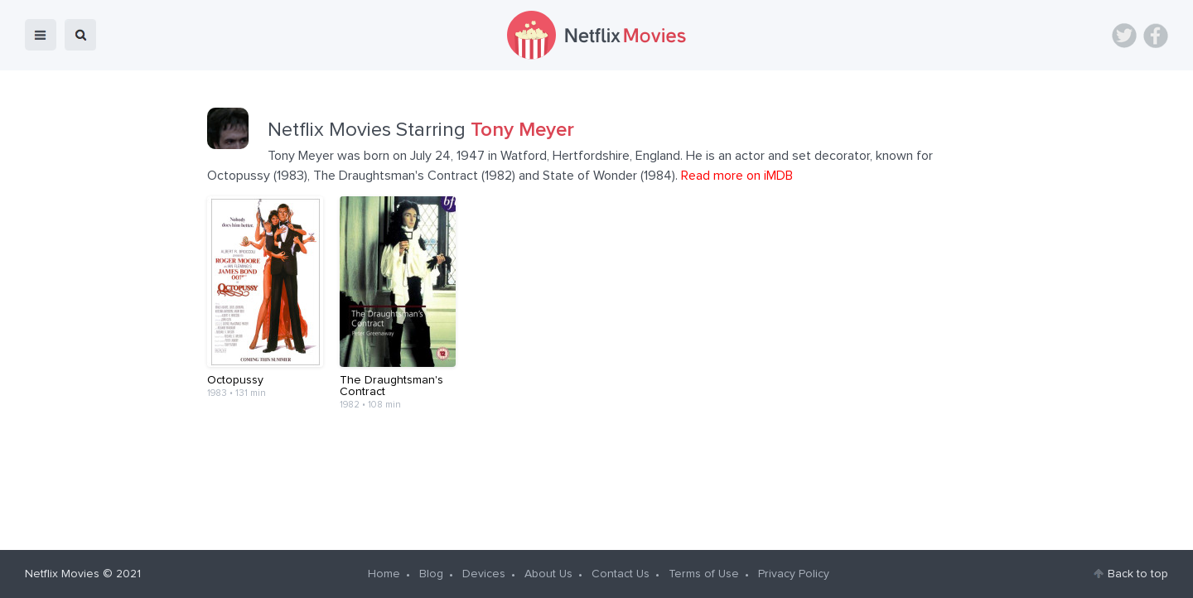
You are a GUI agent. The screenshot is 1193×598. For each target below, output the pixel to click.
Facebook (1155, 35)
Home (384, 574)
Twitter (1124, 35)
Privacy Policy (793, 574)
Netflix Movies (62, 574)
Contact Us (621, 574)
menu (40, 35)
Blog (431, 574)
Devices (483, 574)
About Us (548, 574)
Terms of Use (704, 574)
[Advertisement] (596, 473)
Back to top (1138, 574)
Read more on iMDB (737, 175)
